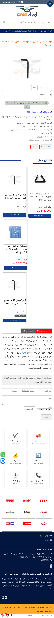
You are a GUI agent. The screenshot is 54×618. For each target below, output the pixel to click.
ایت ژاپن (44, 94)
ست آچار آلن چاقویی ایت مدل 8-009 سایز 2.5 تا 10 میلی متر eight (40, 196)
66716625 (46, 616)
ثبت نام (6, 2)
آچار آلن (34, 147)
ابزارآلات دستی (46, 147)
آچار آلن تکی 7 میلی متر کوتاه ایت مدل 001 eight (21, 31)
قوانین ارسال (44, 544)
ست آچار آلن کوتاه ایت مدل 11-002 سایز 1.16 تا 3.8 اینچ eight (16, 249)
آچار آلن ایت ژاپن (46, 31)
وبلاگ (47, 540)
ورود (13, 2)
